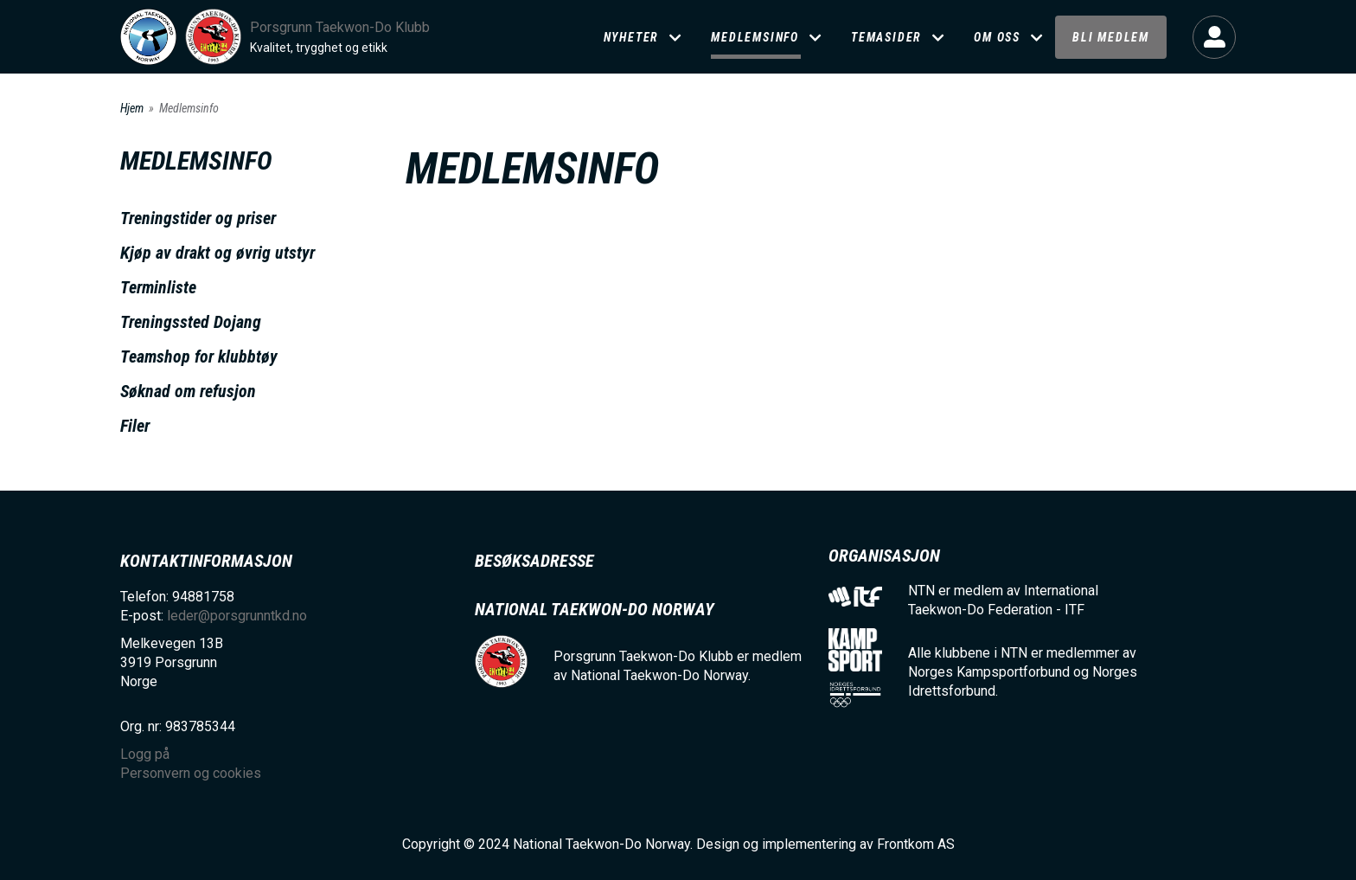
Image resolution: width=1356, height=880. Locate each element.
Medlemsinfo (755, 37)
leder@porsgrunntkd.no (237, 615)
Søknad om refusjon (188, 391)
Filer (135, 425)
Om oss (997, 37)
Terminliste (158, 287)
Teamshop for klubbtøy (199, 356)
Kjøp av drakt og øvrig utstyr (217, 252)
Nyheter (632, 37)
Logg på (1214, 37)
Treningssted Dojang (190, 322)
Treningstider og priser (198, 218)
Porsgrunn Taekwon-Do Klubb (340, 27)
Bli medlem (1110, 37)
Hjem (132, 108)
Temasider (886, 37)
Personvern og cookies (190, 773)
